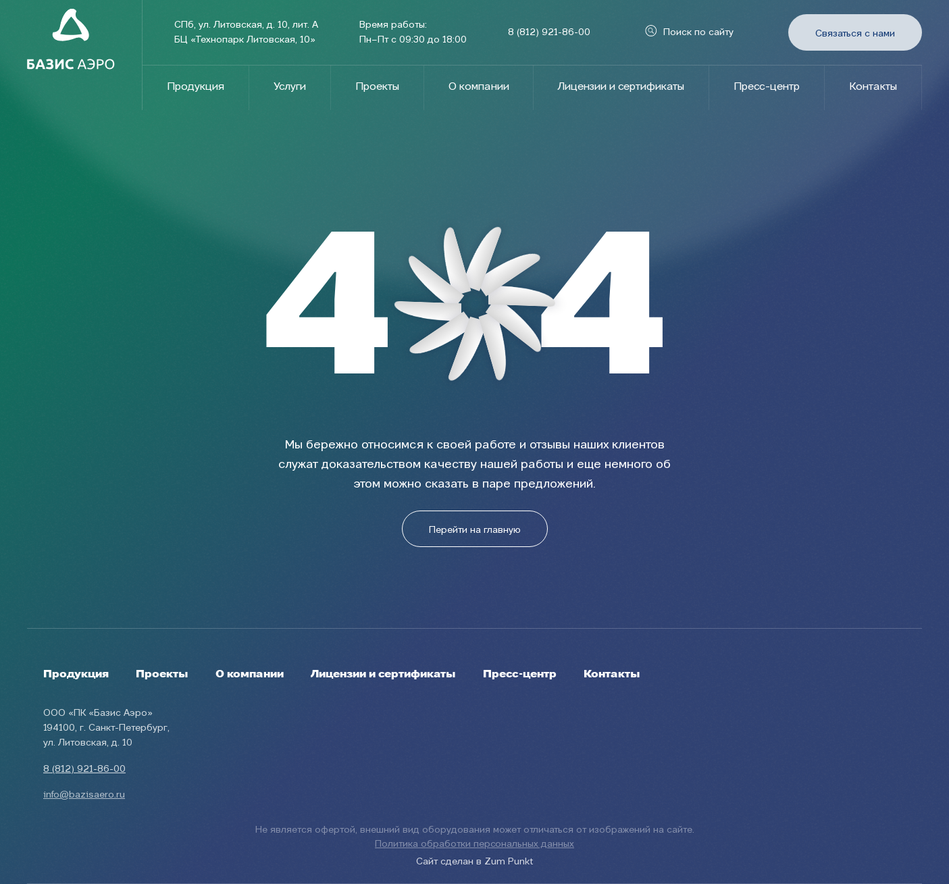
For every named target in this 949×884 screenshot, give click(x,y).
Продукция (195, 87)
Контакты (873, 87)
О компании (478, 87)
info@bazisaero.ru (84, 795)
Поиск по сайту (689, 32)
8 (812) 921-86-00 (549, 32)
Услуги (290, 87)
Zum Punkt (508, 861)
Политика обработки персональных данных (474, 844)
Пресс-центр (767, 87)
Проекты (377, 87)
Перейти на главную (475, 530)
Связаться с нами (855, 33)
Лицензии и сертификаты (621, 87)
